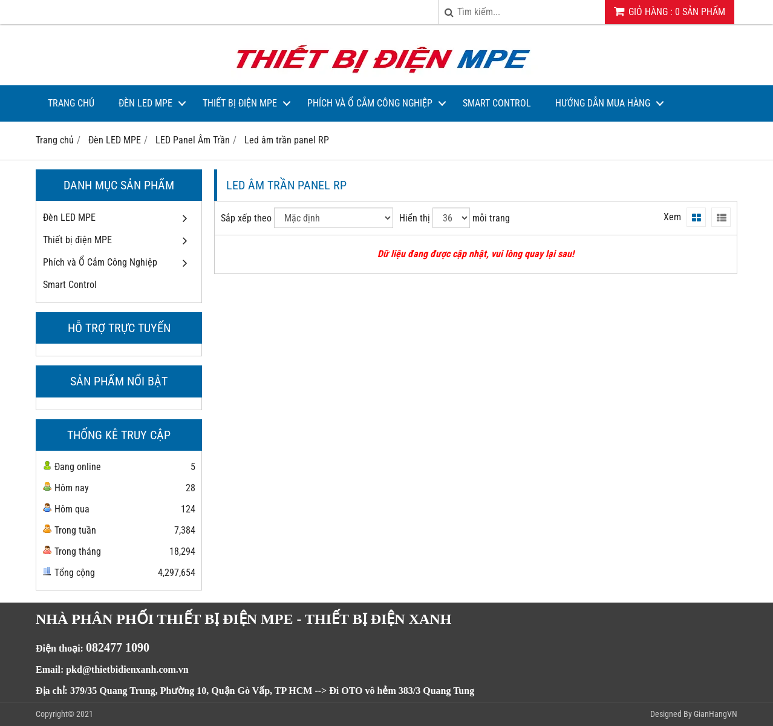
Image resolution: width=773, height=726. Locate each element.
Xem (672, 217)
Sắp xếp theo (246, 218)
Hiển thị (414, 218)
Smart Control (497, 103)
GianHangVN (715, 714)
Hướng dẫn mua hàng (602, 103)
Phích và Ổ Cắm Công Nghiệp (369, 103)
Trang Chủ (71, 103)
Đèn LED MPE (145, 103)
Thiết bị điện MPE (240, 103)
